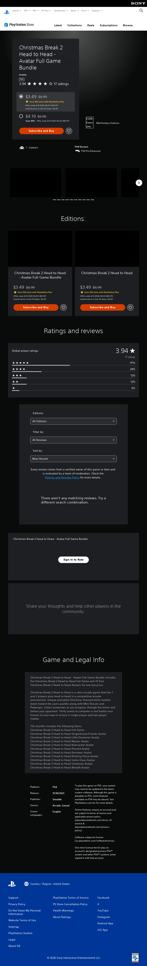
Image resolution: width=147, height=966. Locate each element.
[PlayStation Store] (20, 21)
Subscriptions (109, 21)
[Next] (139, 179)
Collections (74, 21)
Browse (128, 21)
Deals (90, 21)
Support (96, 10)
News (73, 10)
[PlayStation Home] (6, 11)
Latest (58, 21)
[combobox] (73, 417)
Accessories (59, 10)
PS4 (34, 10)
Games (15, 10)
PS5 (26, 10)
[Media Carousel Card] (35, 179)
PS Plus (45, 10)
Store (84, 10)
